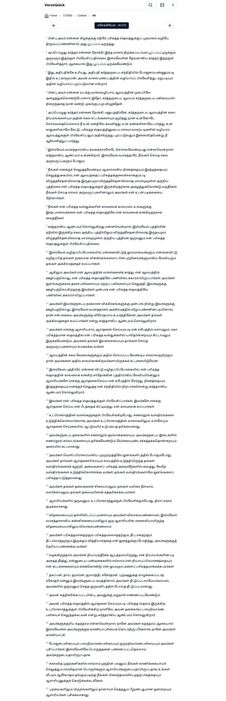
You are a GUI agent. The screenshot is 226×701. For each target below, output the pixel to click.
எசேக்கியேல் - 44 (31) (111, 25)
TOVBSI (67, 15)
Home (53, 15)
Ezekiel (82, 15)
